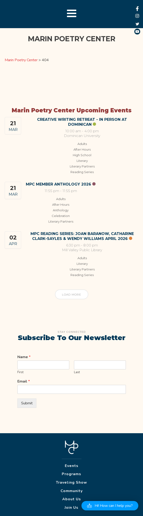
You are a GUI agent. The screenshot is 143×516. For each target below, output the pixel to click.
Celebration (61, 216)
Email (23, 381)
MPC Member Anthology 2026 (58, 184)
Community (72, 490)
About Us (71, 499)
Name (24, 357)
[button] (109, 505)
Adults (82, 144)
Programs (71, 474)
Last (77, 372)
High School (82, 155)
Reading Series (82, 172)
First (20, 372)
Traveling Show (71, 482)
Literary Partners (82, 166)
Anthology (61, 210)
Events (71, 465)
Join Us (71, 507)
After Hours (82, 149)
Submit (27, 403)
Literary (82, 161)
